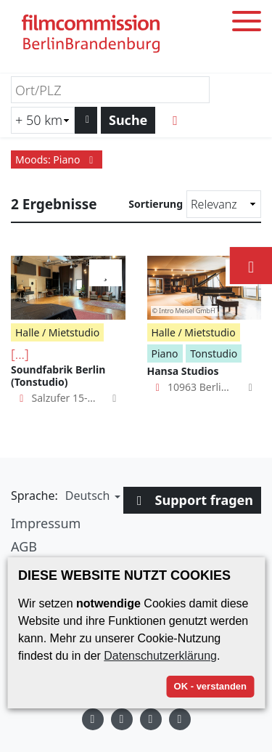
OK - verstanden (210, 686)
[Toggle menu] (246, 23)
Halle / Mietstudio (57, 332)
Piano (165, 353)
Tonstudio (213, 353)
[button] (91, 496)
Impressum (46, 523)
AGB (24, 546)
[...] (20, 354)
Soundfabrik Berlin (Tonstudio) (58, 376)
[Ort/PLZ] (110, 89)
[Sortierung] (223, 204)
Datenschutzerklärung (160, 656)
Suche (128, 120)
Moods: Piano (56, 159)
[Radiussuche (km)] (43, 120)
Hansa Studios (183, 371)
